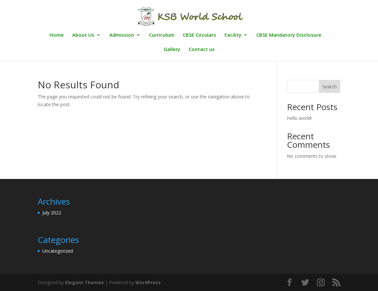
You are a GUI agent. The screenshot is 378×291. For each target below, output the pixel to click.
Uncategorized (57, 251)
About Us (83, 35)
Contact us (202, 49)
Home (56, 35)
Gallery (172, 49)
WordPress (148, 282)
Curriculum (161, 35)
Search (329, 86)
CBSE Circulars (199, 35)
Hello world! (299, 118)
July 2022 (51, 212)
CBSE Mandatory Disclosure (288, 35)
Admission (121, 35)
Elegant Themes (84, 282)
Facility (232, 35)
